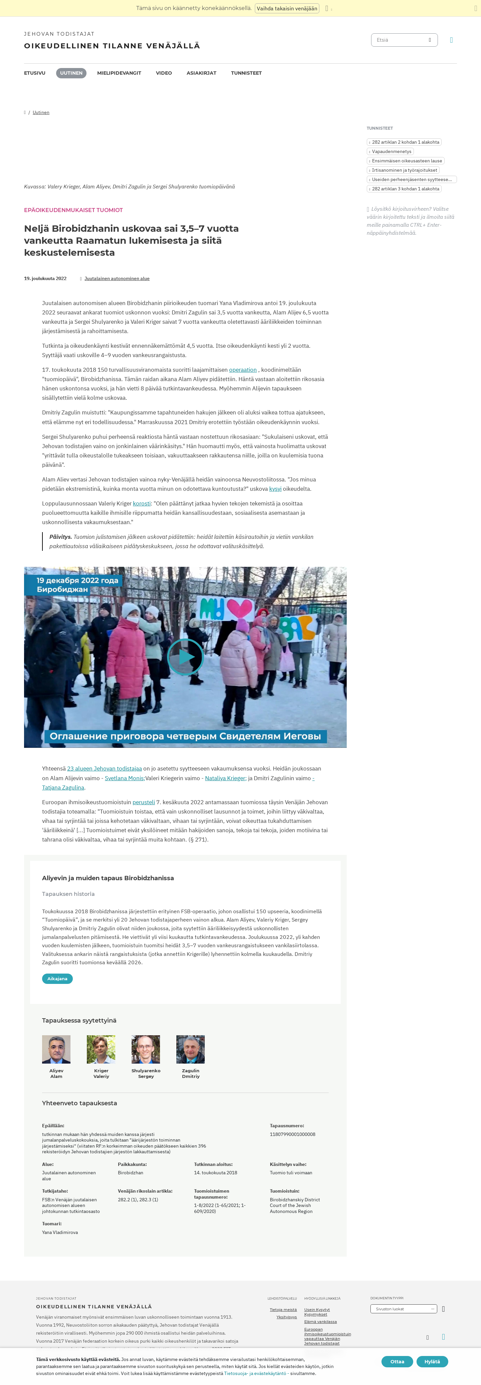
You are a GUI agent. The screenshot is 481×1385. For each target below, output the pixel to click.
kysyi (275, 488)
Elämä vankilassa (320, 1321)
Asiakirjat (201, 73)
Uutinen (71, 73)
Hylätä (432, 1362)
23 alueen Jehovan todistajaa (104, 768)
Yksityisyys (287, 1317)
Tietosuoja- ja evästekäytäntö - (256, 1373)
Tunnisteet (246, 73)
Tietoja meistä (283, 1309)
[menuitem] (34, 73)
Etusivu (34, 73)
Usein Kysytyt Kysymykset (317, 1312)
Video (164, 73)
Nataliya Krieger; (226, 778)
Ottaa (397, 1362)
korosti (142, 503)
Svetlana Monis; (125, 778)
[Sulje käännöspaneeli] (475, 8)
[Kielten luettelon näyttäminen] (328, 8)
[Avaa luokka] (443, 1308)
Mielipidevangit (119, 73)
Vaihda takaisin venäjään (287, 8)
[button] (185, 656)
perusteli (144, 802)
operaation (243, 369)
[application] (185, 657)
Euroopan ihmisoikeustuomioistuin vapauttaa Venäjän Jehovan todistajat (327, 1336)
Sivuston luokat (390, 1309)
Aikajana (57, 978)
